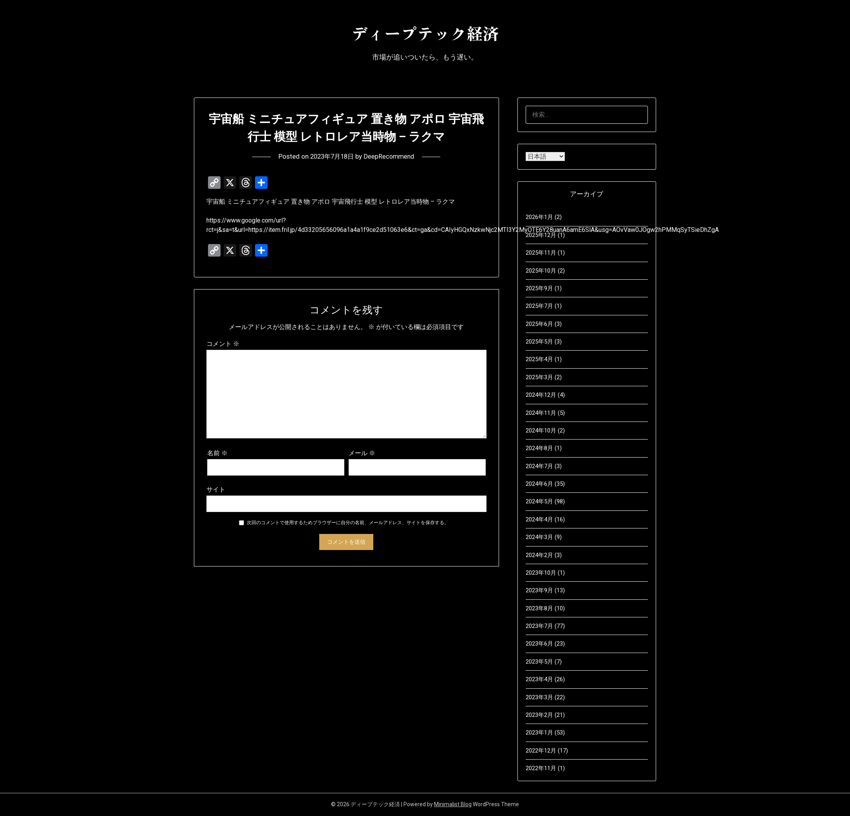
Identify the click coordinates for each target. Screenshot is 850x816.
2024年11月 (541, 412)
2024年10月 (541, 430)
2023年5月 (539, 661)
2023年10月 (541, 572)
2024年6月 (539, 483)
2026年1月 (539, 217)
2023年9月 (539, 590)
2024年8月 (539, 448)
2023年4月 (539, 679)
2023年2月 (539, 714)
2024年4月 (539, 519)
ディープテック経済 (425, 31)
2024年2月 (539, 555)
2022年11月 (541, 768)
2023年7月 (539, 626)
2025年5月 (539, 341)
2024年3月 (539, 537)
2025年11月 (541, 252)
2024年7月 (539, 466)
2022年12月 (541, 750)
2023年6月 (539, 643)
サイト (215, 489)
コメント (222, 343)
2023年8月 (539, 608)
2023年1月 (539, 732)
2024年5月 (539, 501)
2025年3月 (539, 377)
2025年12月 (541, 235)
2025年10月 (541, 270)
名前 (217, 453)
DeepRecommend (391, 156)
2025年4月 (539, 359)
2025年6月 (539, 323)
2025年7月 (539, 305)
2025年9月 (539, 288)
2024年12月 (541, 394)
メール (362, 453)
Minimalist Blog (453, 804)
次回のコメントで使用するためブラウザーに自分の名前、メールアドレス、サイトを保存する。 (348, 522)
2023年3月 (539, 697)
